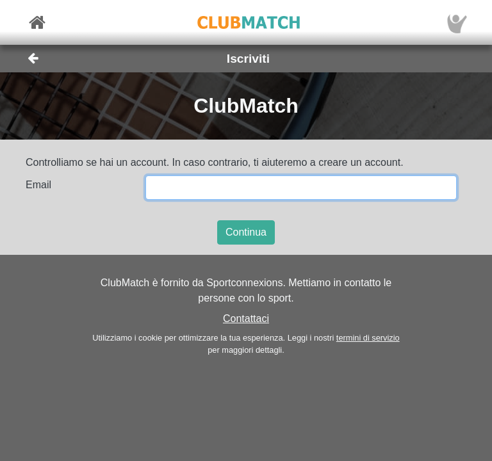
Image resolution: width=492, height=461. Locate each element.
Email (38, 184)
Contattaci (246, 318)
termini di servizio (368, 338)
